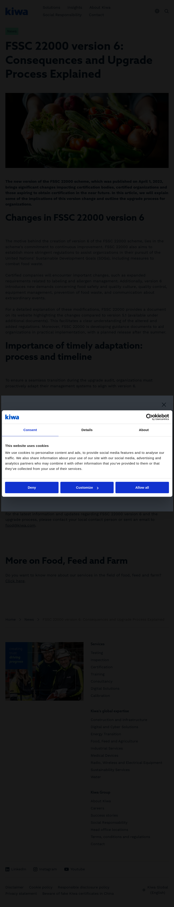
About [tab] (144, 430)
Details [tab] (87, 430)
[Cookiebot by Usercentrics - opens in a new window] (149, 417)
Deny (32, 487)
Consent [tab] (30, 430)
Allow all (142, 487)
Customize (87, 487)
